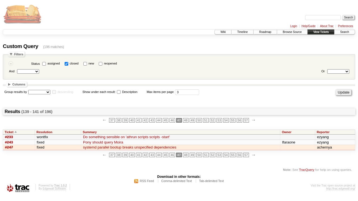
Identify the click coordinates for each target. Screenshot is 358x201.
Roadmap (265, 32)
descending (65, 92)
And (12, 71)
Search (344, 32)
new (91, 63)
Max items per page (160, 92)
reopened (110, 63)
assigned (54, 63)
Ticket (9, 132)
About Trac (326, 26)
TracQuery (306, 169)
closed (74, 63)
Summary (90, 132)
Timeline (242, 32)
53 (219, 120)
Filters (18, 54)
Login (293, 26)
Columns (18, 84)
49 (192, 120)
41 (138, 120)
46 (172, 120)
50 (199, 120)
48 (185, 120)
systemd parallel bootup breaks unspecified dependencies (129, 147)
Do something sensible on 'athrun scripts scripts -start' (126, 137)
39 (125, 120)
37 (112, 120)
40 (132, 120)
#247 (9, 147)
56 (239, 120)
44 (159, 120)
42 (145, 120)
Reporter (323, 132)
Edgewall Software (54, 188)
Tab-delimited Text (211, 181)
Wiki (223, 32)
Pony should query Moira (103, 142)
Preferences (345, 26)
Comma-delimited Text (176, 181)
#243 (9, 142)
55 (232, 120)
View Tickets (321, 32)
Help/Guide (308, 26)
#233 (9, 137)
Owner (286, 132)
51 (206, 120)
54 (226, 120)
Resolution (44, 132)
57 (246, 120)
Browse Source (292, 32)
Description (127, 92)
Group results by (15, 92)
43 (152, 120)
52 (212, 120)
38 (118, 120)
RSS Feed (147, 181)
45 (165, 120)
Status (35, 63)
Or (323, 71)
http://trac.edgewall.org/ (340, 188)
